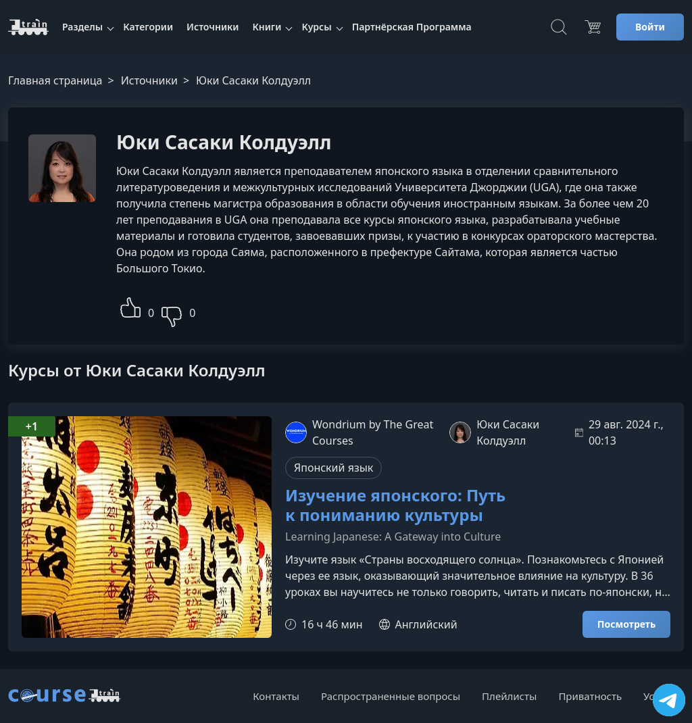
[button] (130, 306)
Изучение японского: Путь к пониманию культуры (395, 505)
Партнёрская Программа (412, 26)
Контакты (276, 696)
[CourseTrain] (28, 27)
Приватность (590, 696)
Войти (650, 26)
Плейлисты (509, 696)
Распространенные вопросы (390, 696)
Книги (266, 26)
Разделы (82, 26)
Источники (213, 26)
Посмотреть (626, 624)
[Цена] (592, 27)
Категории (148, 26)
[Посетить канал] (669, 700)
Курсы (316, 26)
